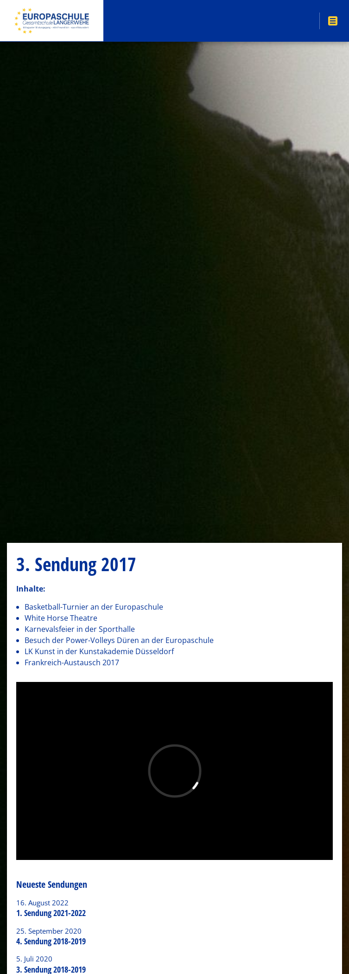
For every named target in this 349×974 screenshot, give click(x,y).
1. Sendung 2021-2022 (51, 912)
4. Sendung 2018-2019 (51, 941)
